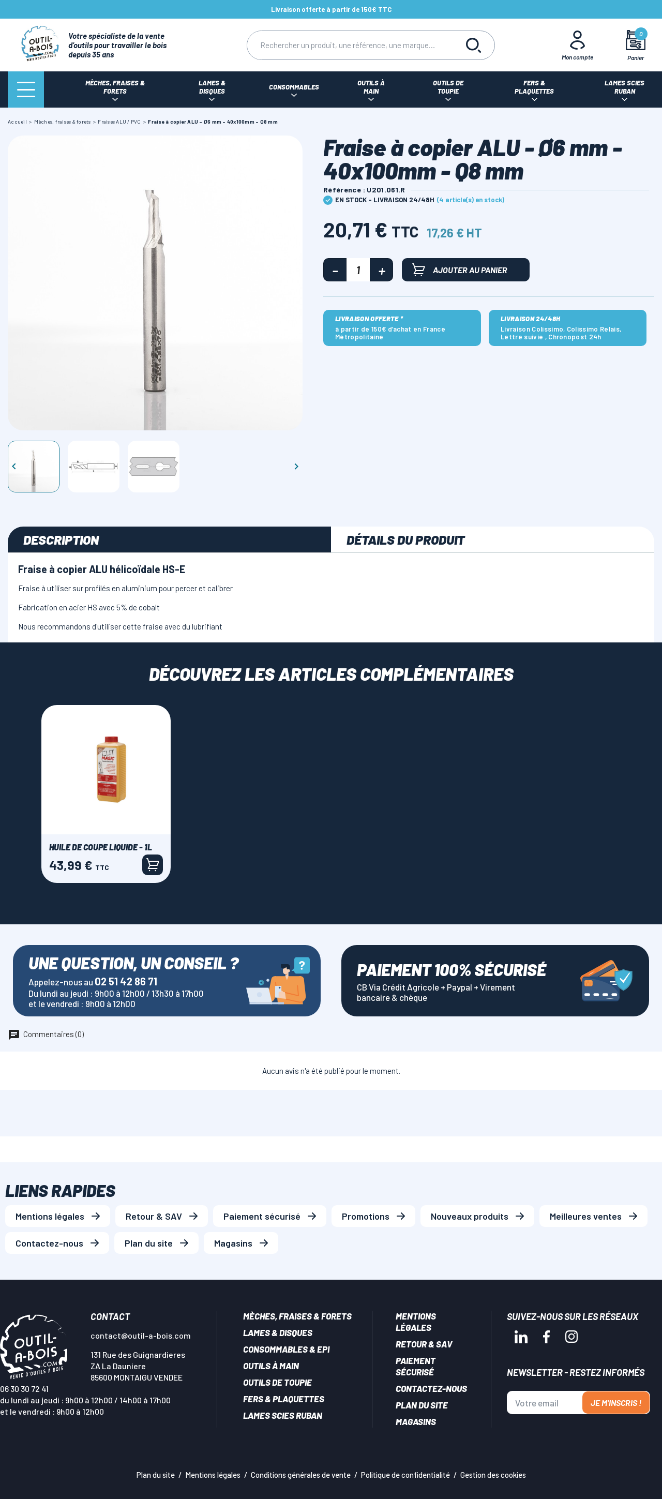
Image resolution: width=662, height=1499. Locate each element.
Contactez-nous (49, 1243)
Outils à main (271, 1365)
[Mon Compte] (578, 45)
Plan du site (149, 1243)
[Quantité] (358, 269)
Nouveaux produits (469, 1216)
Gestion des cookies (493, 1474)
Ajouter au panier (459, 269)
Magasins (233, 1243)
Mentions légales (50, 1216)
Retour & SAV (154, 1216)
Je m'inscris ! (616, 1402)
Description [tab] (61, 539)
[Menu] (26, 89)
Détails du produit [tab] (405, 539)
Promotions (365, 1216)
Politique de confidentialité (405, 1474)
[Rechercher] (350, 45)
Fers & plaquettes (283, 1398)
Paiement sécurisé (261, 1216)
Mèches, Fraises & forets (297, 1316)
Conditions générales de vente (301, 1474)
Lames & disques (277, 1332)
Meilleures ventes (586, 1216)
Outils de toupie (277, 1382)
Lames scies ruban (282, 1415)
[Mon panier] (635, 45)
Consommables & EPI (286, 1349)
